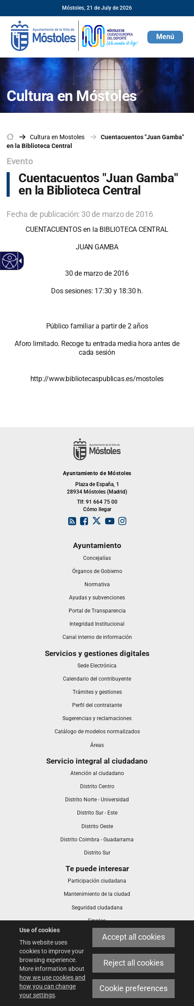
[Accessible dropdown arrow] (19, 260)
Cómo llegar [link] (97, 509)
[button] (165, 37)
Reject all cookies (133, 963)
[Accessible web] (9, 261)
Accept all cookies (133, 937)
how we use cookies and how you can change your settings (52, 986)
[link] (75, 35)
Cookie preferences (133, 988)
